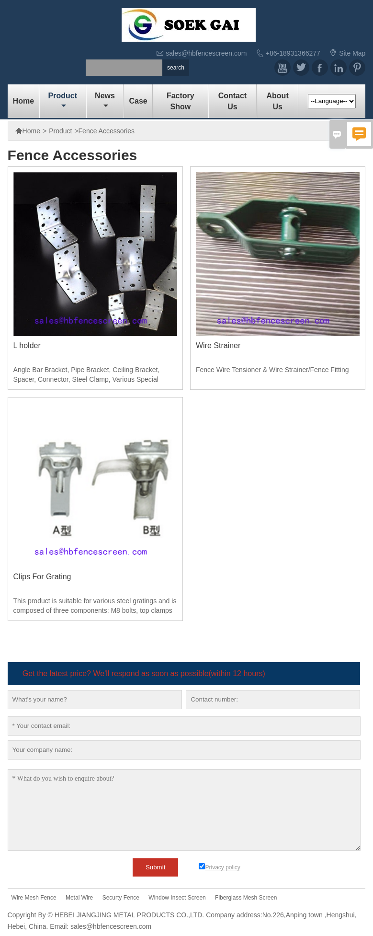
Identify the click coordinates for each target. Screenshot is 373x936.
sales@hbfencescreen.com (206, 53)
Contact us (232, 101)
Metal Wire (79, 897)
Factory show (180, 101)
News (105, 100)
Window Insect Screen (176, 897)
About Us (278, 101)
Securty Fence (120, 897)
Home (23, 101)
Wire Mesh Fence (34, 897)
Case (138, 101)
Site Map (352, 53)
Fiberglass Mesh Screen (246, 897)
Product (62, 100)
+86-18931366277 (293, 53)
